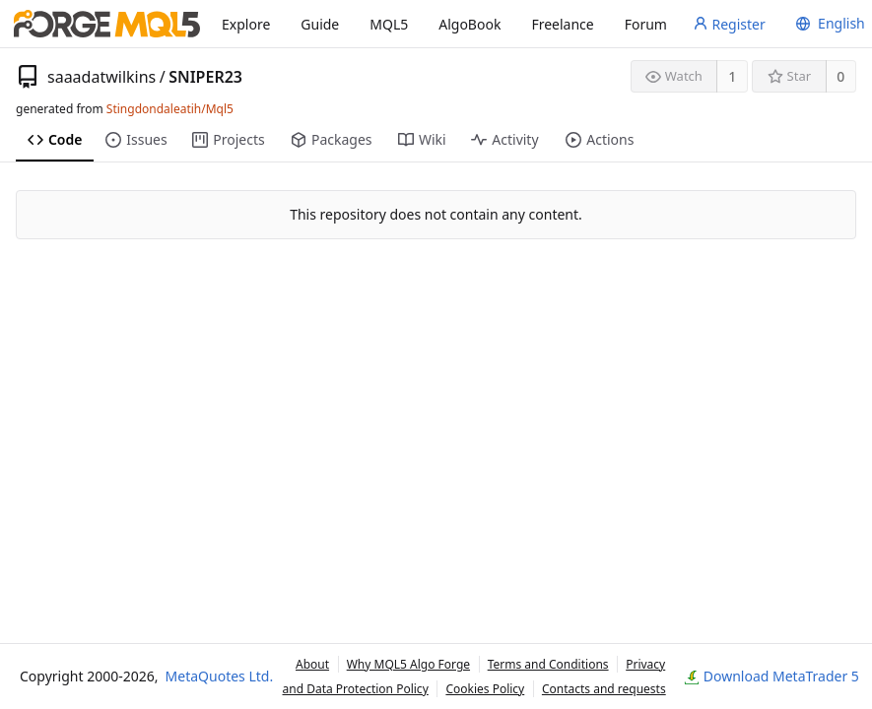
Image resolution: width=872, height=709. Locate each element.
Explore (246, 24)
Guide (320, 24)
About (312, 664)
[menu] (827, 23)
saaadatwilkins (101, 77)
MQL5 (388, 24)
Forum (646, 24)
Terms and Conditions (548, 664)
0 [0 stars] (840, 76)
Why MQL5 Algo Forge (408, 664)
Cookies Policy (484, 688)
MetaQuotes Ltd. (220, 676)
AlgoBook (469, 24)
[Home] (107, 23)
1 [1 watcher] (732, 76)
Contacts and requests (604, 688)
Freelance (562, 24)
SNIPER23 (205, 77)
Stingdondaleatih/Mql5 (170, 108)
